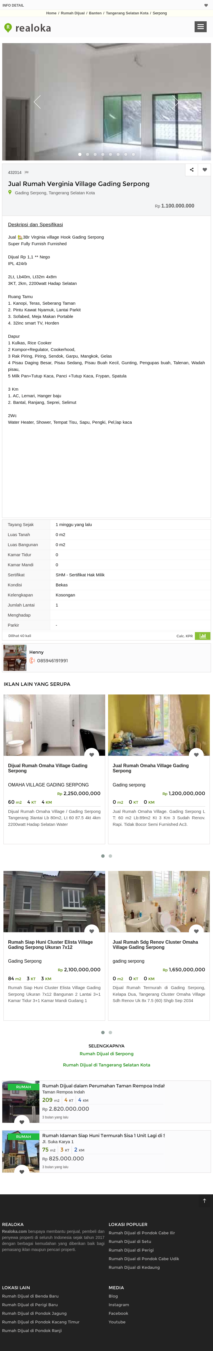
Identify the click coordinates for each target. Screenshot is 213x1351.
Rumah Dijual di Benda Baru (30, 1296)
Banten (95, 13)
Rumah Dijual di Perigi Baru (30, 1304)
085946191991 (48, 660)
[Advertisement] (106, 468)
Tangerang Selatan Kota (127, 13)
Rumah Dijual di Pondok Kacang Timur (41, 1322)
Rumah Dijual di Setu (130, 1241)
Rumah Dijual (73, 13)
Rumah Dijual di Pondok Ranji (32, 1330)
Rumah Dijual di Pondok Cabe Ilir (142, 1232)
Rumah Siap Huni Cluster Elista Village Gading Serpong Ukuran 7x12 (50, 945)
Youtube (117, 1322)
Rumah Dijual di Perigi (131, 1250)
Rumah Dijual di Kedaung (134, 1267)
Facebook (118, 1313)
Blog (113, 1296)
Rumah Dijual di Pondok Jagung (34, 1313)
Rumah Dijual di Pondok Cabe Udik (144, 1258)
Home (51, 13)
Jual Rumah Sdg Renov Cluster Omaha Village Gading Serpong (155, 945)
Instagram (119, 1304)
